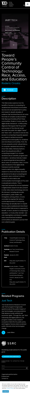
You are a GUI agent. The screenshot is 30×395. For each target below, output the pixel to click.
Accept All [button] (5, 391)
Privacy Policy (9, 388)
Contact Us (5, 378)
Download (10, 90)
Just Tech (7, 300)
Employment (5, 376)
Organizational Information (9, 374)
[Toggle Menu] (27, 4)
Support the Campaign (11, 356)
